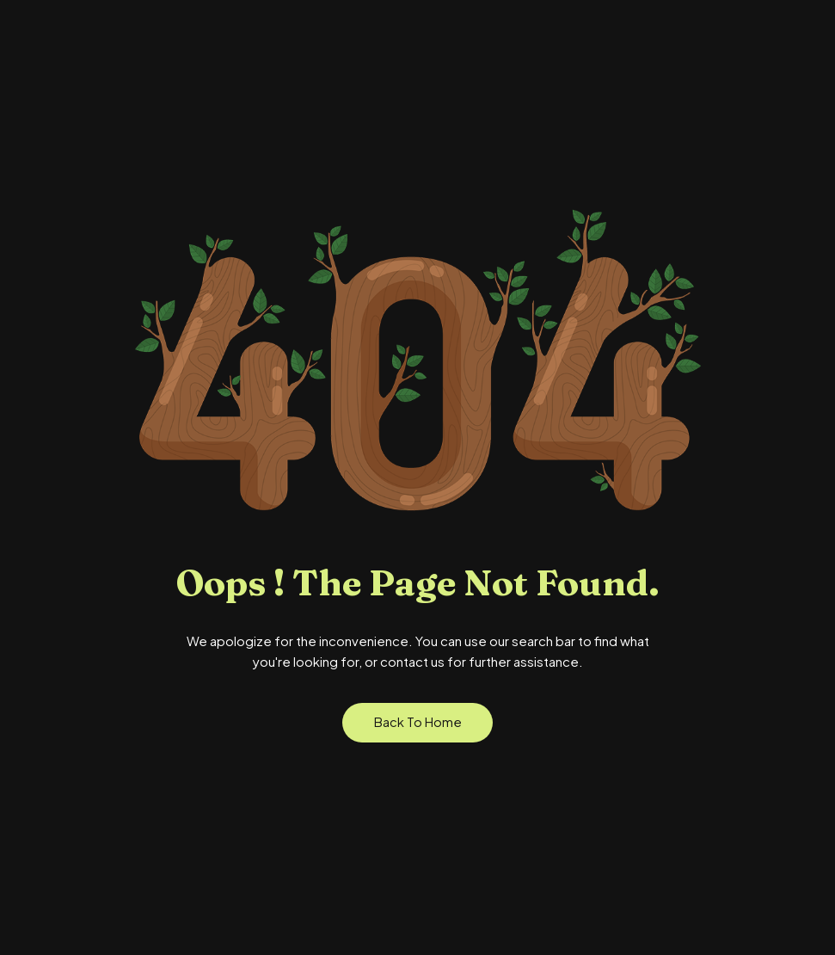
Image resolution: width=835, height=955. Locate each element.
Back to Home (418, 722)
